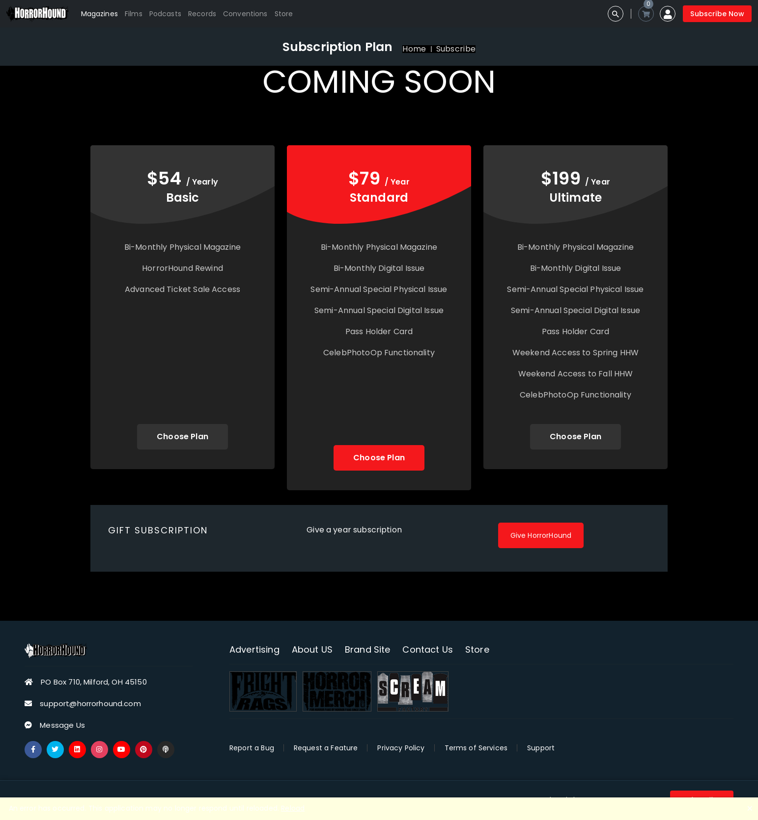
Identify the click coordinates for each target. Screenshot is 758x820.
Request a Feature (326, 748)
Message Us (62, 725)
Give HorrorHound (540, 535)
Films (133, 14)
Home (414, 49)
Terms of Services (476, 748)
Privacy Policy (400, 748)
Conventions (245, 14)
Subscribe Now (717, 14)
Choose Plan (182, 436)
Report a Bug (251, 748)
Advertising (254, 649)
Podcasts (165, 14)
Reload (293, 808)
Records (202, 14)
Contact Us (427, 649)
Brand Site (368, 649)
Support (541, 748)
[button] (667, 14)
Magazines (99, 14)
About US (312, 649)
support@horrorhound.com (90, 703)
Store (284, 14)
